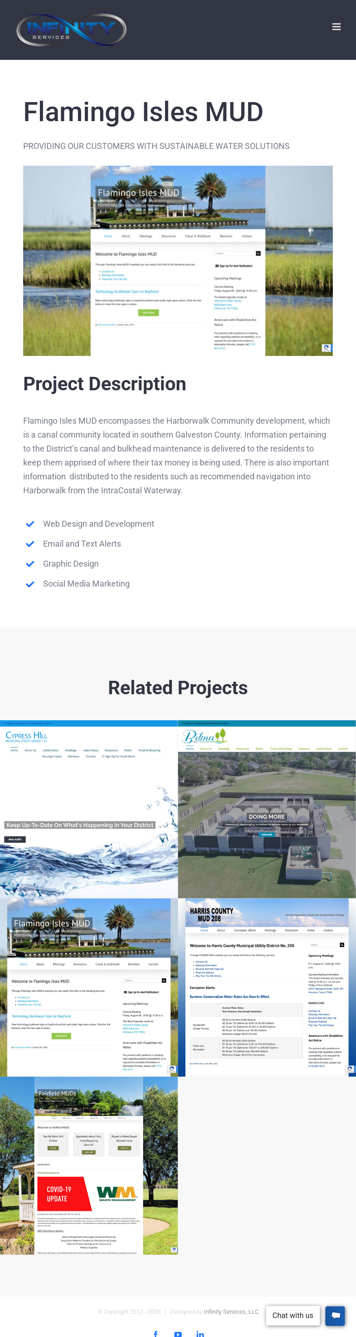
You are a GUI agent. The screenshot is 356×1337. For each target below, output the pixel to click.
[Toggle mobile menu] (337, 27)
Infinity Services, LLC (231, 1311)
